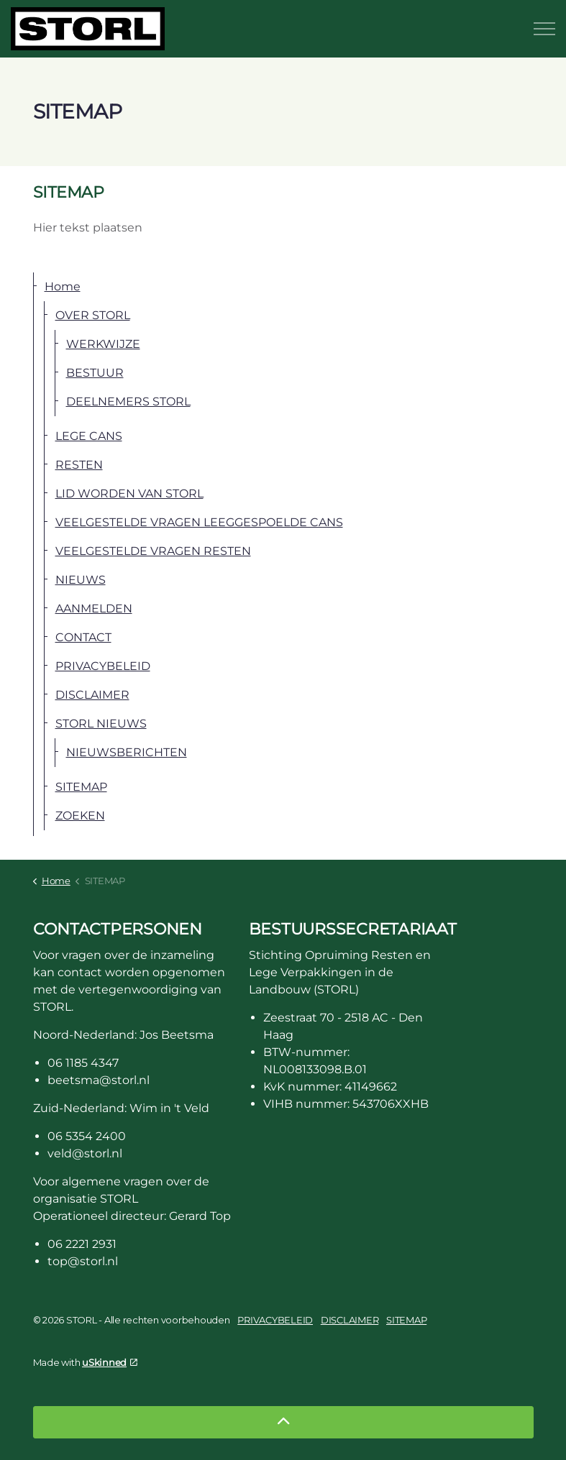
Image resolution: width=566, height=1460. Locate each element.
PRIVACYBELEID (102, 666)
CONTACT (83, 637)
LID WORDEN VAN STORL (129, 493)
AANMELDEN (93, 608)
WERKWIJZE (103, 344)
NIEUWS (80, 580)
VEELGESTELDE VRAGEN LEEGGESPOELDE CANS (199, 522)
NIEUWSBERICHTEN (126, 752)
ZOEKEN (80, 815)
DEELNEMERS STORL (128, 401)
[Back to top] (283, 1422)
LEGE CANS (88, 436)
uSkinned (109, 1362)
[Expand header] (544, 29)
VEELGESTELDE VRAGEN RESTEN (153, 551)
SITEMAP (81, 787)
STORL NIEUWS (101, 723)
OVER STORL (92, 315)
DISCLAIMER (92, 695)
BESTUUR (95, 373)
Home (63, 286)
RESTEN (79, 465)
